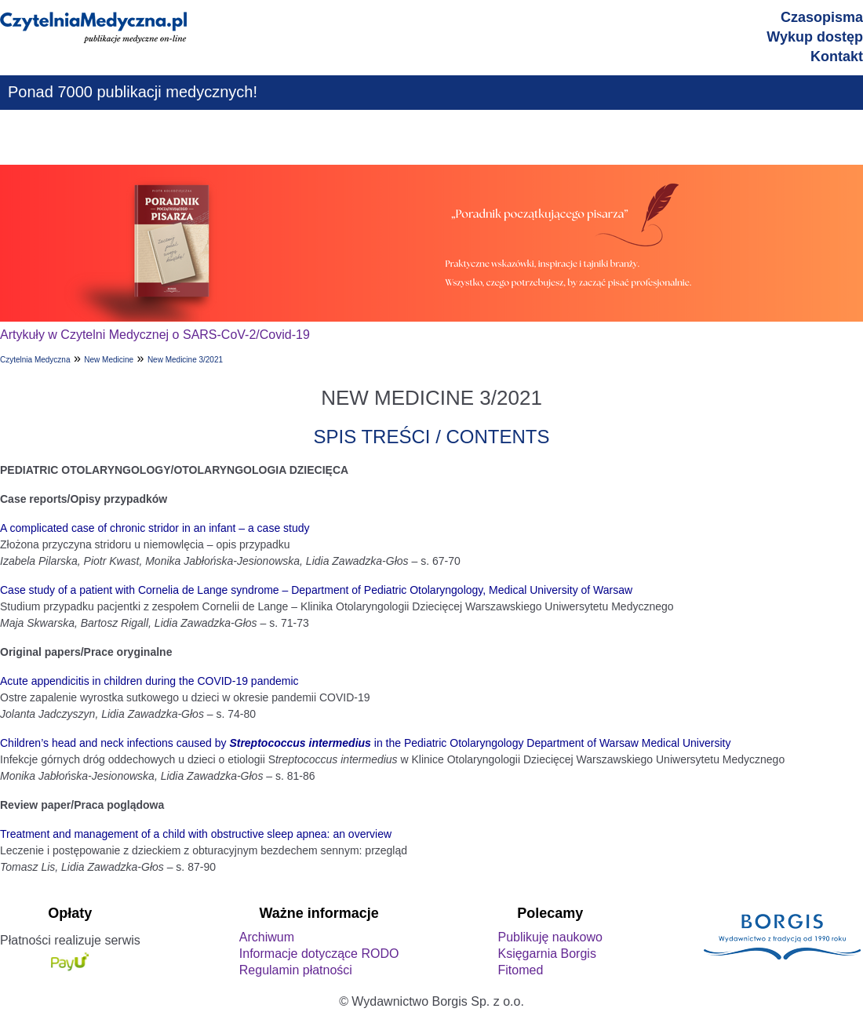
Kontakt (836, 56)
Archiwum (266, 937)
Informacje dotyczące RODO (319, 953)
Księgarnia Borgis (546, 953)
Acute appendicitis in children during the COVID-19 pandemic (149, 681)
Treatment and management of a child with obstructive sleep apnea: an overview (195, 834)
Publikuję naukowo (549, 937)
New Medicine (108, 359)
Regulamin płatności (295, 970)
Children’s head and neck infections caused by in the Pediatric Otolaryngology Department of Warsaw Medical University (365, 743)
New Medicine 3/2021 (185, 359)
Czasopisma (822, 17)
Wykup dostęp (815, 37)
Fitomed (520, 970)
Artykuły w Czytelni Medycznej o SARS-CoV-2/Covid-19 (155, 334)
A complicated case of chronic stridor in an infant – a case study (155, 528)
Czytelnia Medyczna (35, 359)
